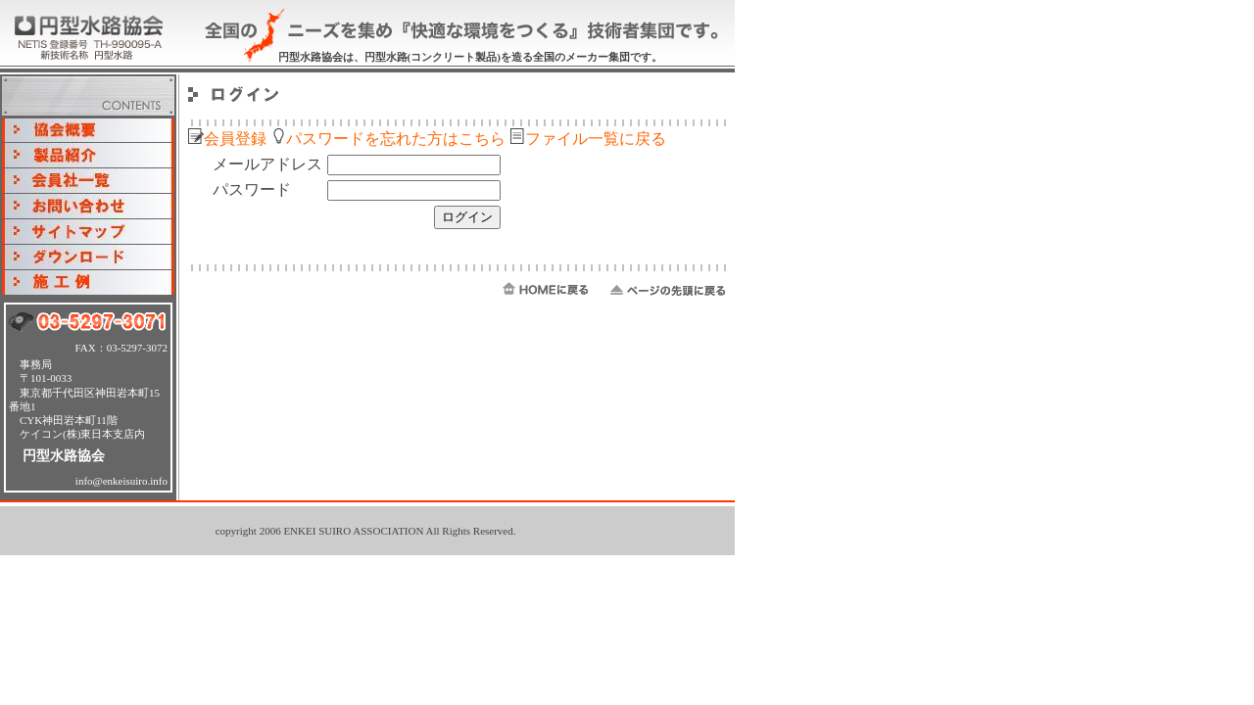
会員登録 (227, 138)
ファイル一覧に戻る (587, 138)
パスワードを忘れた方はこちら (388, 138)
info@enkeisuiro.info (121, 481)
